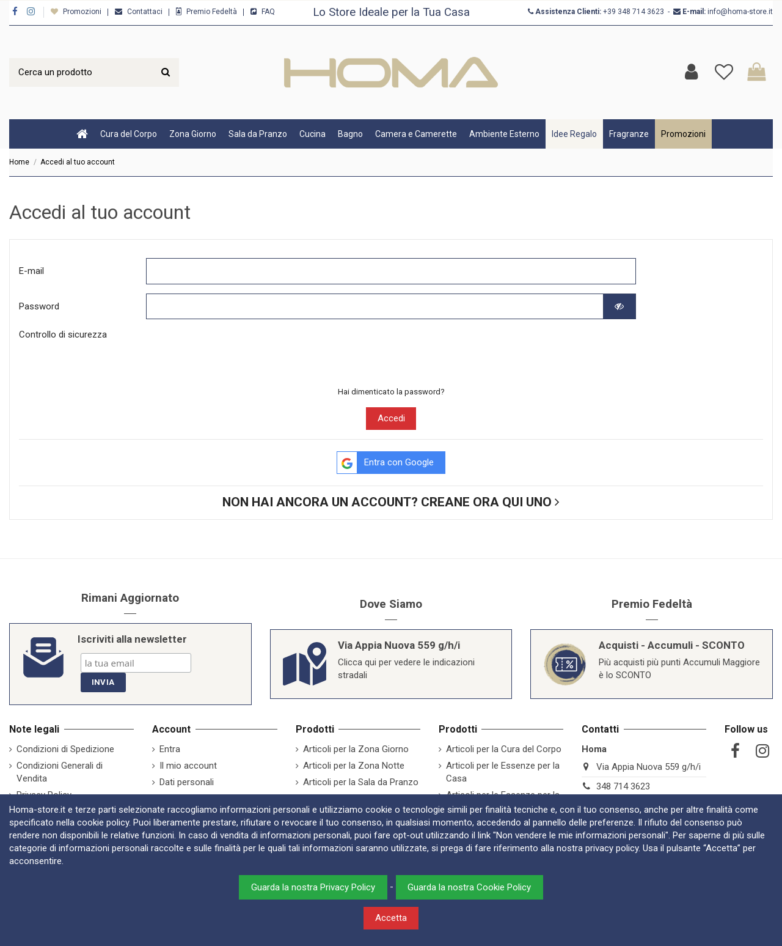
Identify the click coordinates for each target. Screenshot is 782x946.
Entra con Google (385, 463)
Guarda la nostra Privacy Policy (313, 887)
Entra (169, 749)
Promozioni (83, 11)
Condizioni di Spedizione (65, 749)
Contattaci (145, 11)
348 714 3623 (641, 11)
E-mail (31, 270)
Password (39, 306)
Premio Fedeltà (212, 11)
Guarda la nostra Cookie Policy (469, 887)
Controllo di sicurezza (63, 334)
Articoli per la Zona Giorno (356, 749)
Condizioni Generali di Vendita (59, 772)
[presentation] (239, 352)
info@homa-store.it (740, 11)
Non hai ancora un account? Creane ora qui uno (391, 502)
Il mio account (188, 765)
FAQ (268, 11)
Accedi (391, 418)
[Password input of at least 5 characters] (375, 307)
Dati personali (186, 782)
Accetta (391, 917)
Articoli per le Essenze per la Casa (503, 772)
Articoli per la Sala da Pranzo (360, 782)
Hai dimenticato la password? (391, 391)
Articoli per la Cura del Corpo (503, 749)
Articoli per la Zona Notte (353, 765)
